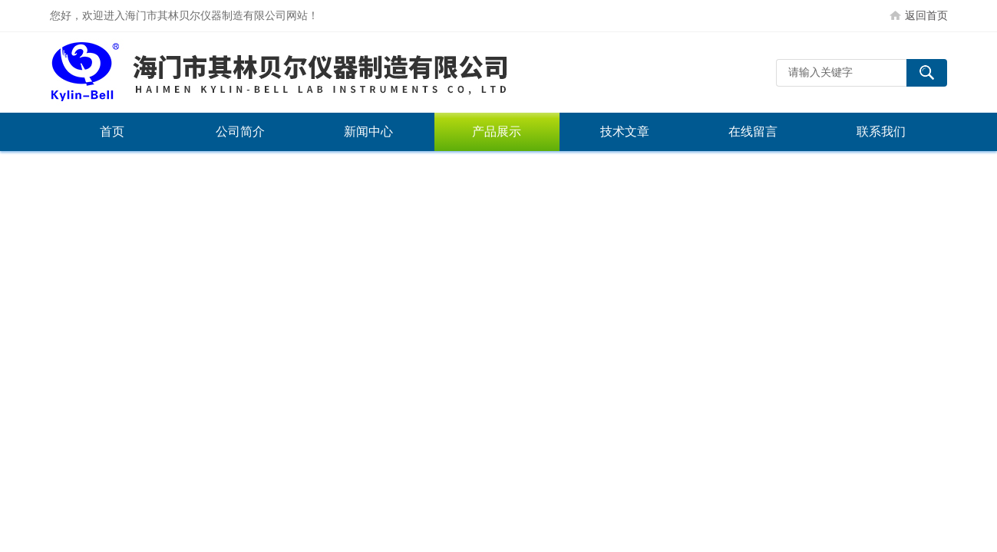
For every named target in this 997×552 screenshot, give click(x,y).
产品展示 (496, 131)
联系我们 (881, 131)
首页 (112, 131)
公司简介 (240, 131)
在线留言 (752, 131)
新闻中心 (368, 131)
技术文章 (624, 131)
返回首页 (926, 15)
